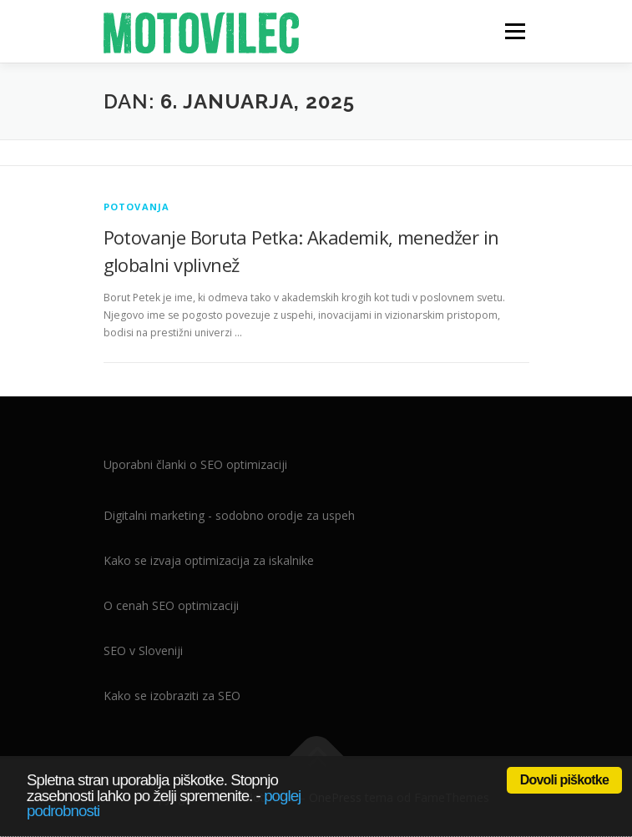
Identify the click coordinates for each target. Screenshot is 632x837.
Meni (512, 31)
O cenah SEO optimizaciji (171, 605)
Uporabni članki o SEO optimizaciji (195, 464)
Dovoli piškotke (564, 780)
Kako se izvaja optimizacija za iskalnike (209, 560)
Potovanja (137, 206)
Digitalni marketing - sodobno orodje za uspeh (229, 515)
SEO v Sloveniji (143, 650)
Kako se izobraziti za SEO (172, 695)
